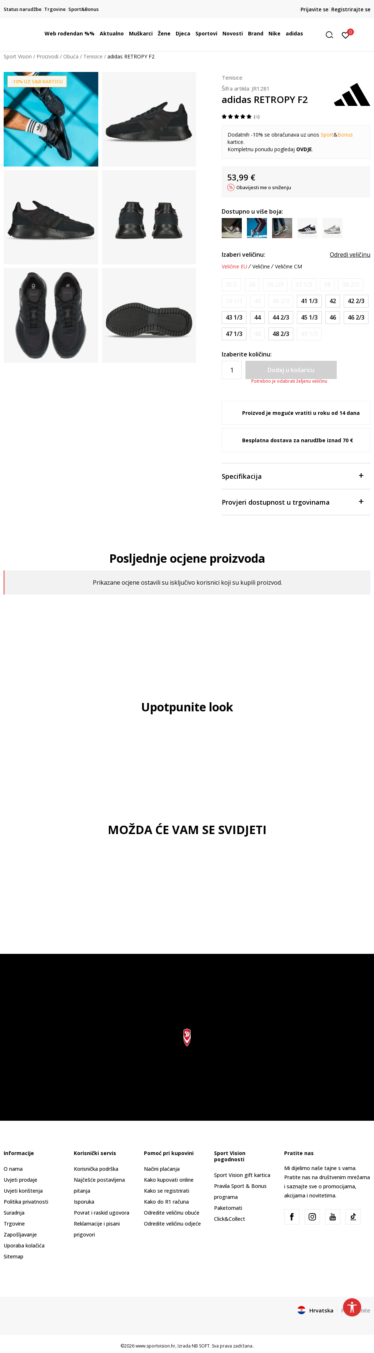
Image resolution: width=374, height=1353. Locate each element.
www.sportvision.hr (155, 1346)
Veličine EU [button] (234, 267)
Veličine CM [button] (288, 267)
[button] (332, 34)
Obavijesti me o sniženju (263, 187)
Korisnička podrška (96, 1168)
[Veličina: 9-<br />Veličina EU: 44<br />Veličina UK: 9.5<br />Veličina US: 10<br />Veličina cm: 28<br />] (257, 317)
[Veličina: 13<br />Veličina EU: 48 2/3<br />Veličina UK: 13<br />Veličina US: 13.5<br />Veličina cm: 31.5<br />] (280, 334)
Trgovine (14, 1223)
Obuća (71, 56)
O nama (13, 1168)
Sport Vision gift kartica (242, 1175)
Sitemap (13, 1256)
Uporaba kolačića (24, 1245)
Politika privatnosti (26, 1201)
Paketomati (228, 1207)
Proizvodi (47, 56)
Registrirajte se (350, 9)
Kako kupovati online (169, 1179)
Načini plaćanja (162, 1168)
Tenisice (93, 56)
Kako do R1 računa (166, 1201)
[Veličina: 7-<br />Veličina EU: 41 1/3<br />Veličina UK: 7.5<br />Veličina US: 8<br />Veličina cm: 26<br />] (309, 301)
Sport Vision (18, 56)
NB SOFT (201, 1346)
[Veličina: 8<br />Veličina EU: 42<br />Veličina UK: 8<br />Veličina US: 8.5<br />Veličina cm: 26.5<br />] (332, 301)
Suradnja (14, 1212)
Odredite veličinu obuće (171, 1212)
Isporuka (84, 1201)
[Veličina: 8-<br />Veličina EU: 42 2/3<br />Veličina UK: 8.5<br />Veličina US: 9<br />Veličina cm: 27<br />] (356, 301)
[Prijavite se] (345, 34)
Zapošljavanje (20, 1234)
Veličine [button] (261, 267)
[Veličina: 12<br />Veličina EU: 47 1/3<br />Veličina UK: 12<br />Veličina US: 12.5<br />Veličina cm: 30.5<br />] (234, 334)
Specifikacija (292, 476)
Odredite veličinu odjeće (172, 1223)
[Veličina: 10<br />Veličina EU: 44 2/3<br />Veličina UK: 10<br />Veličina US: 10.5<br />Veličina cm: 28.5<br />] (280, 317)
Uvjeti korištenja (23, 1190)
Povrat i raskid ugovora (101, 1212)
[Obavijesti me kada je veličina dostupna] (231, 284)
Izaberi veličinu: (243, 254)
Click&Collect (229, 1218)
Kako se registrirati (166, 1190)
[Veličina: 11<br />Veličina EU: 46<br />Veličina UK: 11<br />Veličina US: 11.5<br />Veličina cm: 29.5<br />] (332, 317)
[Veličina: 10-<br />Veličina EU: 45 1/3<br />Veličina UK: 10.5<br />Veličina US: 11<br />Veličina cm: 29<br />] (309, 317)
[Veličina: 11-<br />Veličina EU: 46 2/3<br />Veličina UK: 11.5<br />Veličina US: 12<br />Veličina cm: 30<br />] (356, 317)
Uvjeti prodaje (20, 1179)
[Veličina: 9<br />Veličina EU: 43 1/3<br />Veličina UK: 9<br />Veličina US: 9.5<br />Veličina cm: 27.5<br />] (234, 317)
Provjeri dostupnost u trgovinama (292, 502)
